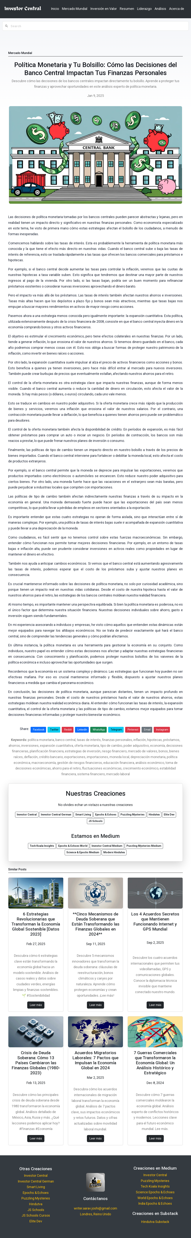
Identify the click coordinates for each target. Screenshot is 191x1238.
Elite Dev (35, 1221)
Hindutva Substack (155, 1222)
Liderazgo (144, 9)
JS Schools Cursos (36, 1215)
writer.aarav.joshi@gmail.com (95, 1208)
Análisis (160, 9)
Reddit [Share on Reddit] (68, 729)
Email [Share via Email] (147, 729)
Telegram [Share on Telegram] (116, 729)
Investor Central (36, 1175)
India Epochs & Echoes (155, 1203)
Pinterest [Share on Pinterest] (133, 729)
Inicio (55, 9)
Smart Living (36, 1187)
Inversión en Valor (103, 9)
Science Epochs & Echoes (155, 1192)
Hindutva (35, 1204)
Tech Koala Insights (155, 1186)
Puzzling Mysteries (35, 1198)
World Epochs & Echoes (155, 1198)
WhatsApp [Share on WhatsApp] (99, 729)
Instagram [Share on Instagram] (162, 729)
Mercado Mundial (74, 9)
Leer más (36, 1005)
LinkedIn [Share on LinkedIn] (82, 729)
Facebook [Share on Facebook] (38, 729)
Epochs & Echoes (36, 1193)
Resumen (127, 9)
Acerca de (176, 9)
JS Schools (35, 1210)
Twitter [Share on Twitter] (54, 729)
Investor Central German (36, 1181)
